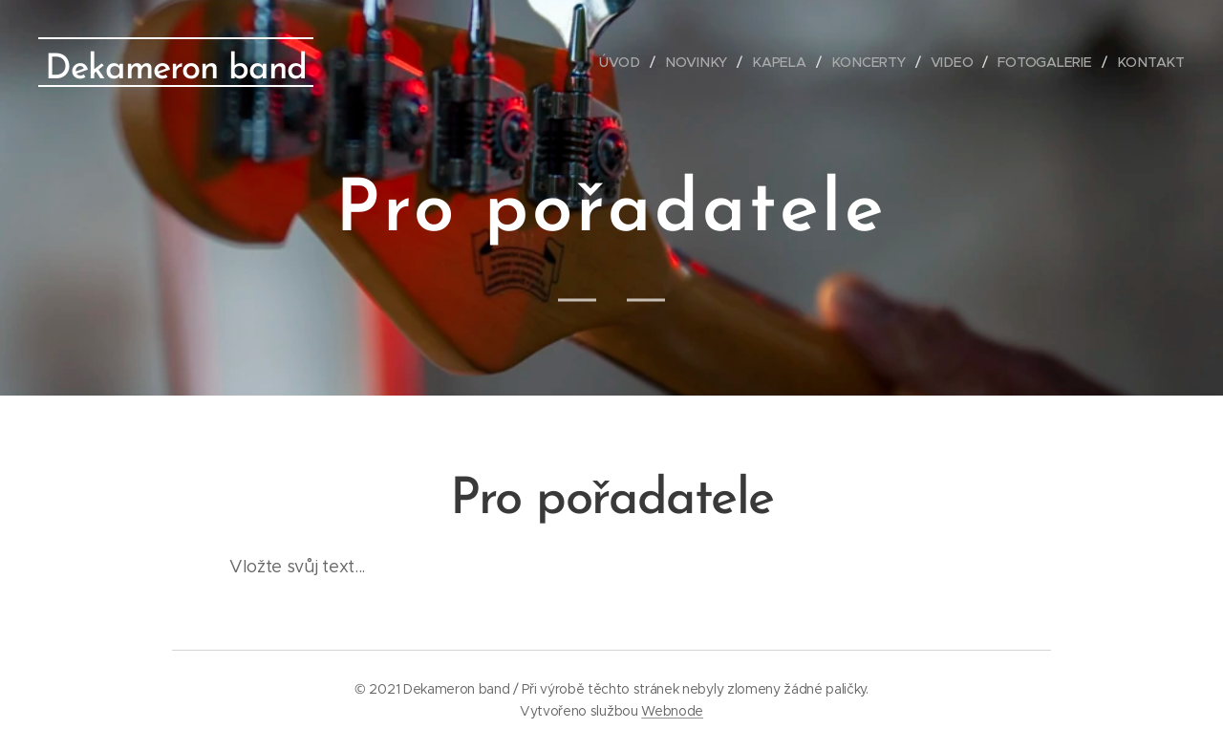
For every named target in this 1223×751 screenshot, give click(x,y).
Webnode (672, 710)
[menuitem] (629, 62)
